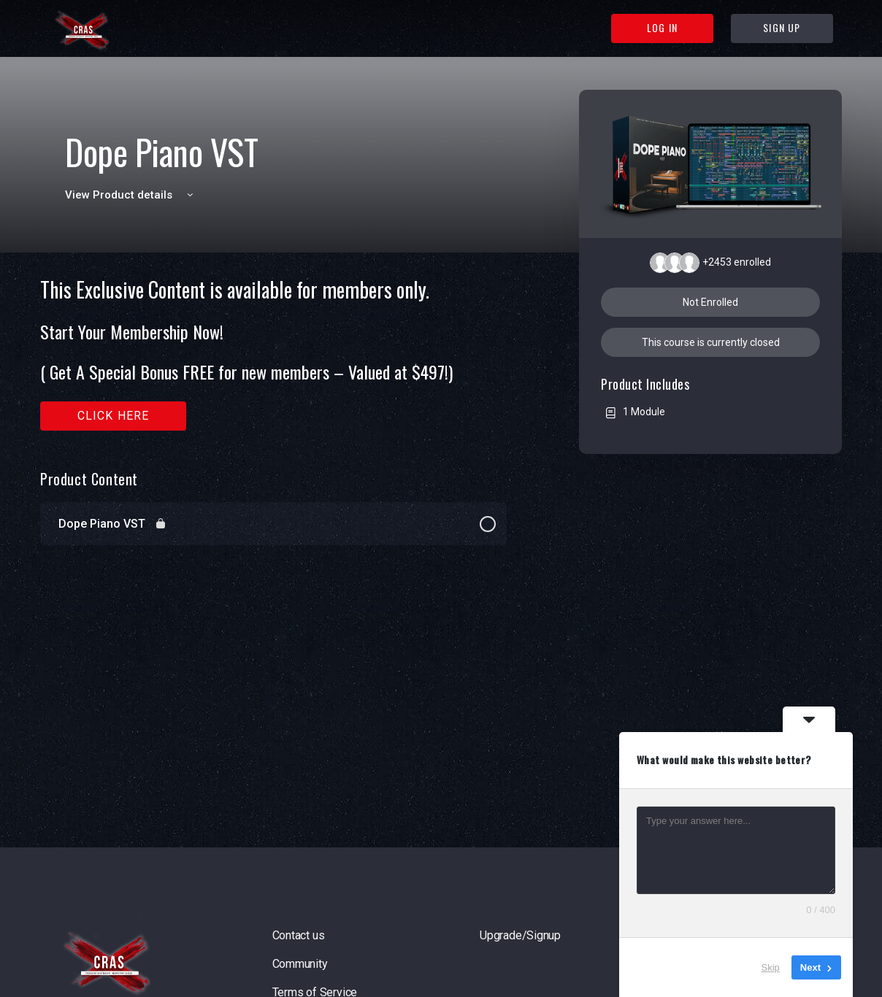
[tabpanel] (273, 354)
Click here (113, 416)
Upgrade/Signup (520, 935)
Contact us (298, 935)
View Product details (131, 194)
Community (300, 964)
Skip (771, 967)
